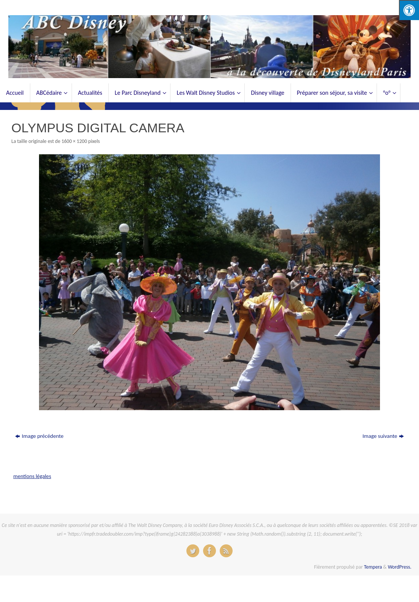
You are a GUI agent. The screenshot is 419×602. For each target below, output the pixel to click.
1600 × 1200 (74, 141)
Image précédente (39, 436)
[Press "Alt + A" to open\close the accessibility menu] (409, 10)
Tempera (373, 567)
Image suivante (383, 436)
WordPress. (399, 567)
